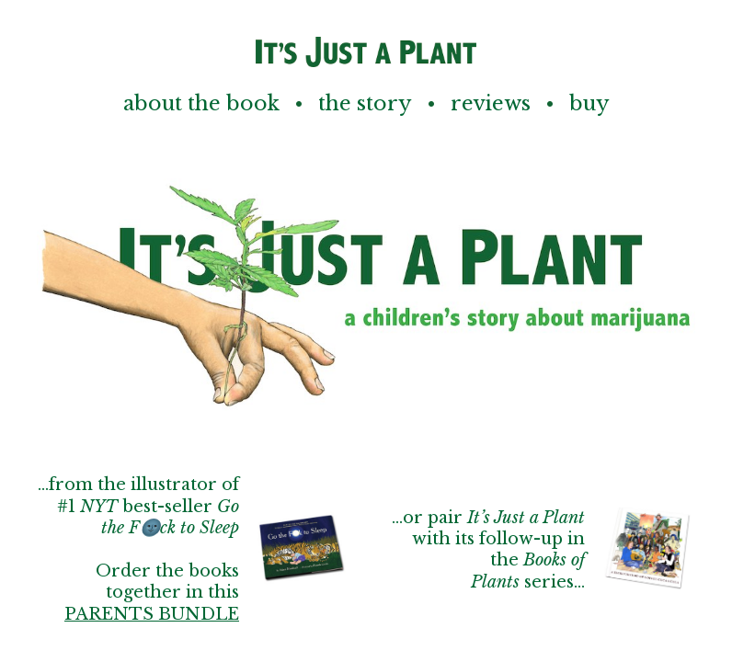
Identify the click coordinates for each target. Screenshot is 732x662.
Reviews (491, 103)
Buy (589, 103)
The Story (365, 103)
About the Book (201, 103)
